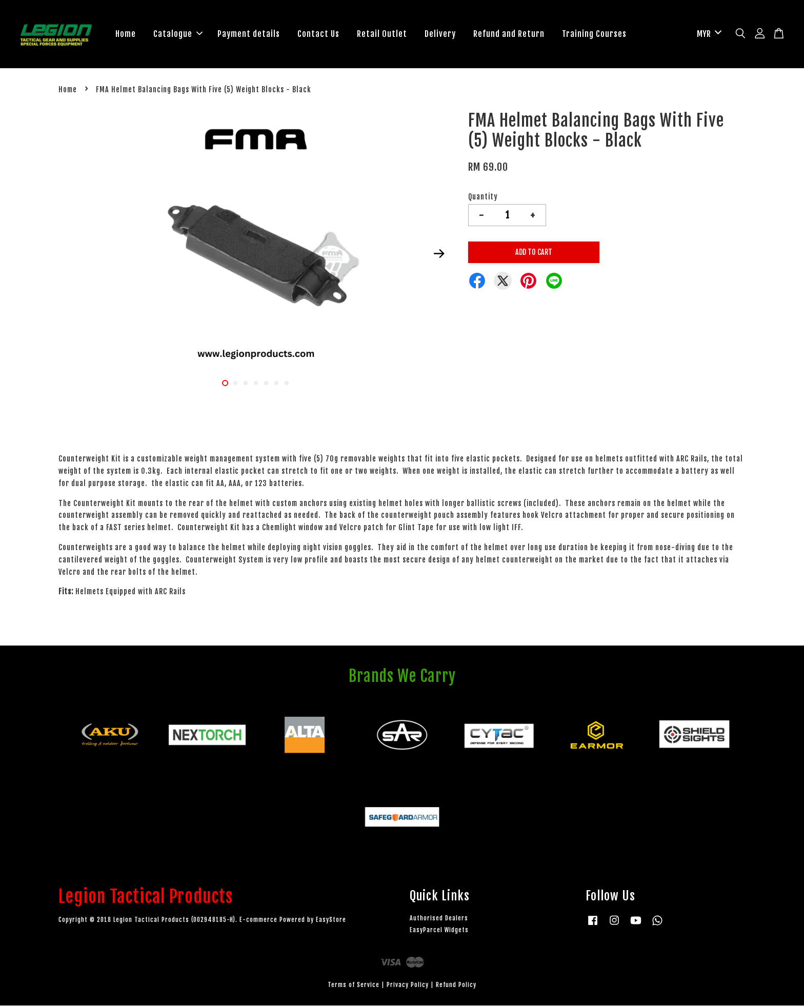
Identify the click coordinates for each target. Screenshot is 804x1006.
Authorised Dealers (439, 918)
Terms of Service (353, 985)
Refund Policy (456, 985)
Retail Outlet (382, 34)
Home (125, 34)
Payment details (248, 34)
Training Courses (594, 34)
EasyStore (331, 919)
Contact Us (318, 34)
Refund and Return (509, 34)
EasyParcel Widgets (439, 930)
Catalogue (178, 34)
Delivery (440, 34)
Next (439, 254)
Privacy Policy (408, 985)
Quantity (483, 197)
